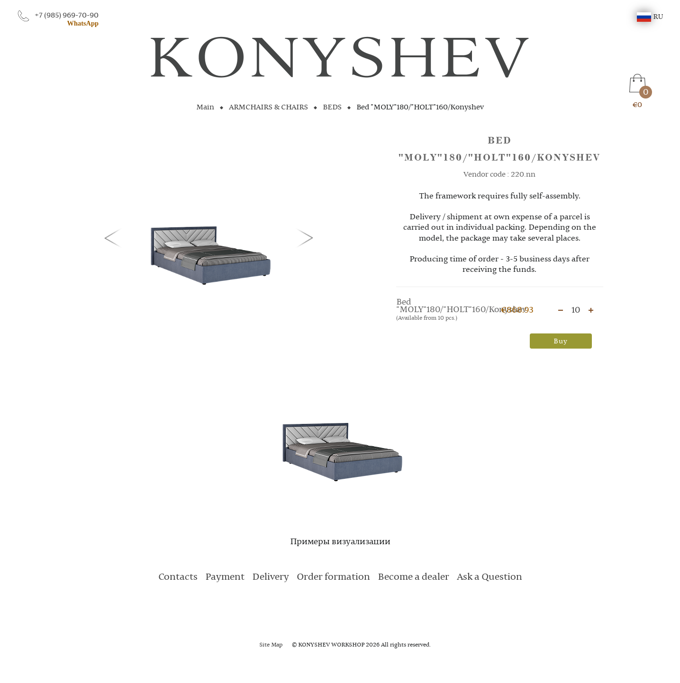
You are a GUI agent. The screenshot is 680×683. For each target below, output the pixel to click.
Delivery (270, 577)
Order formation (333, 577)
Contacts (178, 577)
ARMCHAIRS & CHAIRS (268, 107)
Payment (225, 577)
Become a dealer (413, 577)
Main (205, 107)
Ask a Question (489, 577)
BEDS (332, 107)
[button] (114, 237)
